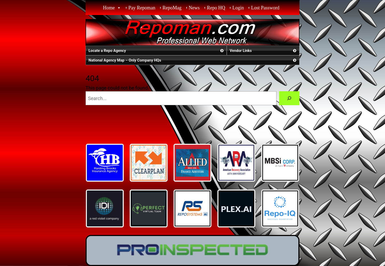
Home (109, 8)
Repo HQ (216, 8)
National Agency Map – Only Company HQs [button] (192, 60)
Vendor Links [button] (263, 50)
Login (238, 8)
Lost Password (265, 8)
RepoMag (172, 8)
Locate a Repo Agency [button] (156, 50)
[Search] (289, 98)
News (194, 8)
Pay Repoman (141, 8)
